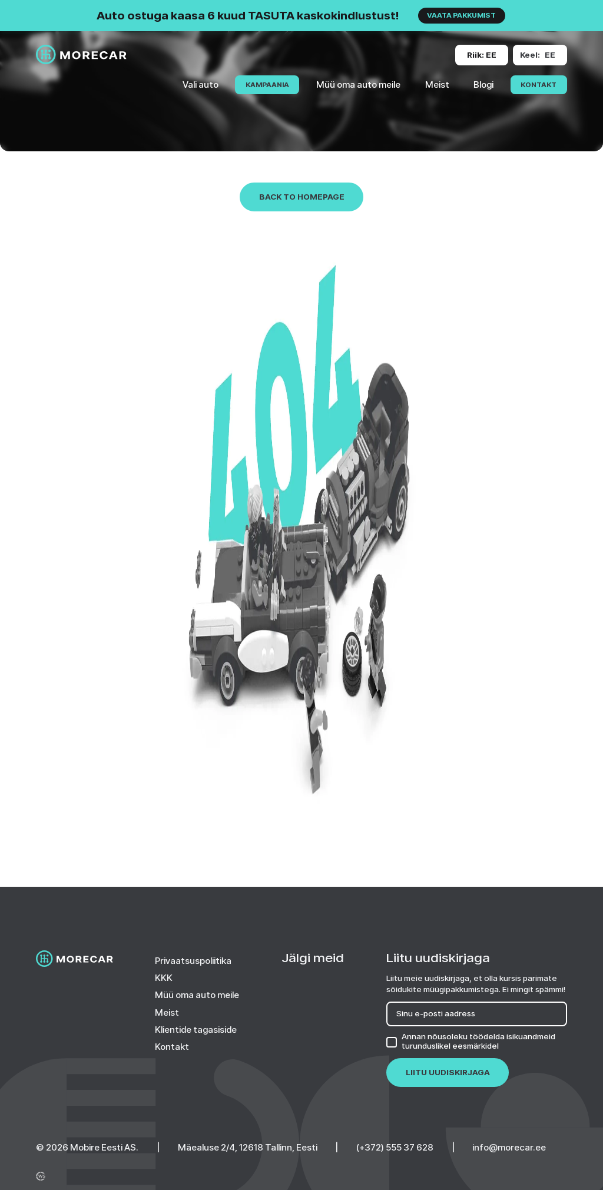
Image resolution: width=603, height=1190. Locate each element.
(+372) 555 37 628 (394, 1147)
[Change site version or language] (481, 55)
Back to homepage (301, 196)
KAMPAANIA (267, 84)
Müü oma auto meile (358, 84)
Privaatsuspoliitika (193, 960)
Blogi (483, 84)
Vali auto (200, 84)
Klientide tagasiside (196, 1029)
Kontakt (538, 84)
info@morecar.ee (509, 1147)
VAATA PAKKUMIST (461, 15)
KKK (164, 977)
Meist (437, 84)
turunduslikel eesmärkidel (450, 1045)
